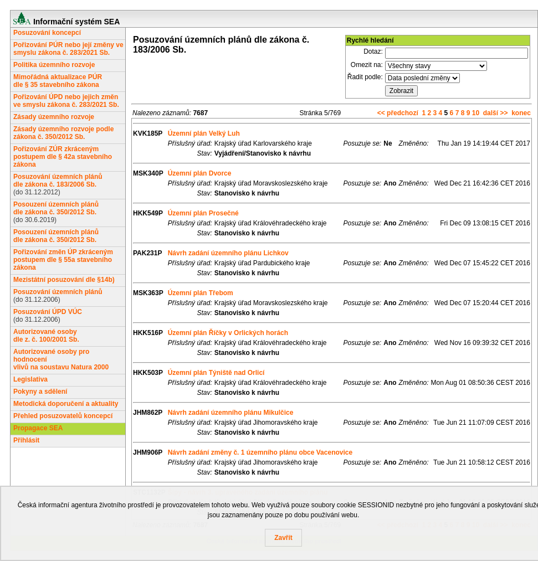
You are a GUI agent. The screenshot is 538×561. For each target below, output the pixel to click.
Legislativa (30, 379)
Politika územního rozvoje (54, 65)
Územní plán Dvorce (200, 173)
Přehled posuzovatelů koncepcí (62, 416)
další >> (495, 113)
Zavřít (283, 538)
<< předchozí (397, 113)
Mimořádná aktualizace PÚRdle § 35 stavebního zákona (57, 81)
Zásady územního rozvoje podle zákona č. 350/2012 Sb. (63, 133)
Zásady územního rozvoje (53, 117)
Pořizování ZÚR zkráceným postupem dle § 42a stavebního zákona (62, 156)
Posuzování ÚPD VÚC (47, 312)
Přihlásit (26, 440)
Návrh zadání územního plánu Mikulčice (231, 412)
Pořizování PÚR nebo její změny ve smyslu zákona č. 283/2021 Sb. (68, 48)
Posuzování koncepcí (47, 33)
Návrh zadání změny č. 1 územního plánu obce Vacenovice (260, 452)
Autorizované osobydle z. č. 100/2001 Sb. (46, 335)
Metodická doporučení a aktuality (65, 404)
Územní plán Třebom (200, 293)
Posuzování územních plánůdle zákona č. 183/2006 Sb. (58, 180)
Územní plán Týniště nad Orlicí (216, 373)
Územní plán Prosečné (203, 213)
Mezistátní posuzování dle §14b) (64, 280)
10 (475, 113)
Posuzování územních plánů (58, 292)
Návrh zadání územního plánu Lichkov (228, 253)
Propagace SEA (38, 428)
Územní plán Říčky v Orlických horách (228, 333)
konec (521, 113)
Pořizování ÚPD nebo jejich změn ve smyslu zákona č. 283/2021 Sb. (66, 101)
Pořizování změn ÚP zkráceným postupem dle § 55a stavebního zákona (63, 259)
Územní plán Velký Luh (204, 133)
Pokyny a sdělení (40, 391)
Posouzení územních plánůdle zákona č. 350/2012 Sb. (56, 208)
